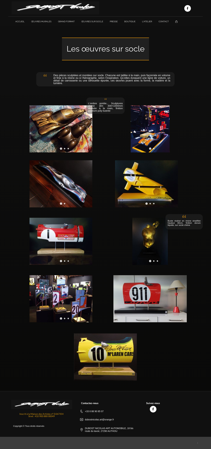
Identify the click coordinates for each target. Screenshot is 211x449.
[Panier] (176, 21)
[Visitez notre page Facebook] (187, 8)
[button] (150, 148)
